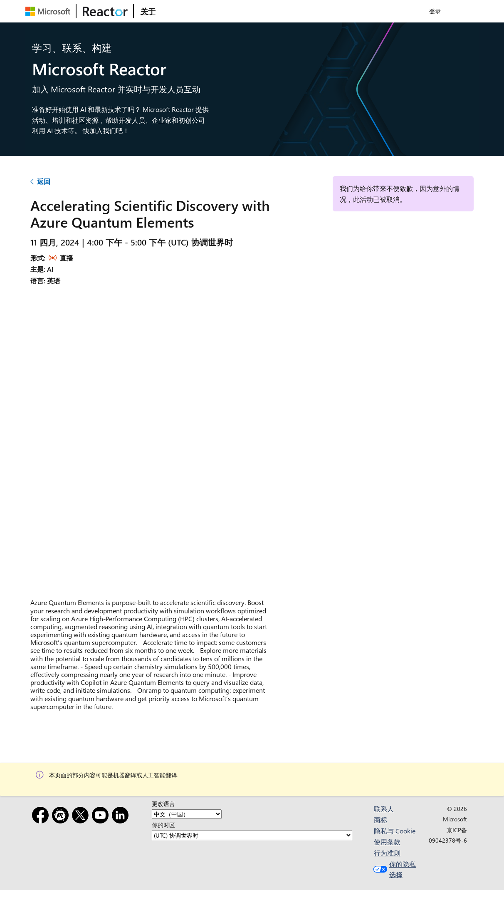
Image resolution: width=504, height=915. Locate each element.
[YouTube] (102, 816)
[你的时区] (252, 835)
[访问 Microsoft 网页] (49, 11)
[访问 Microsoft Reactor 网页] (105, 11)
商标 (380, 819)
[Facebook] (42, 816)
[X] (82, 816)
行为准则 (387, 852)
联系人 (384, 808)
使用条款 (387, 841)
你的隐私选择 (393, 869)
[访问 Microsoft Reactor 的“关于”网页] (148, 11)
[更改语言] (187, 814)
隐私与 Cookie (394, 830)
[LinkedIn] (122, 816)
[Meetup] (62, 816)
